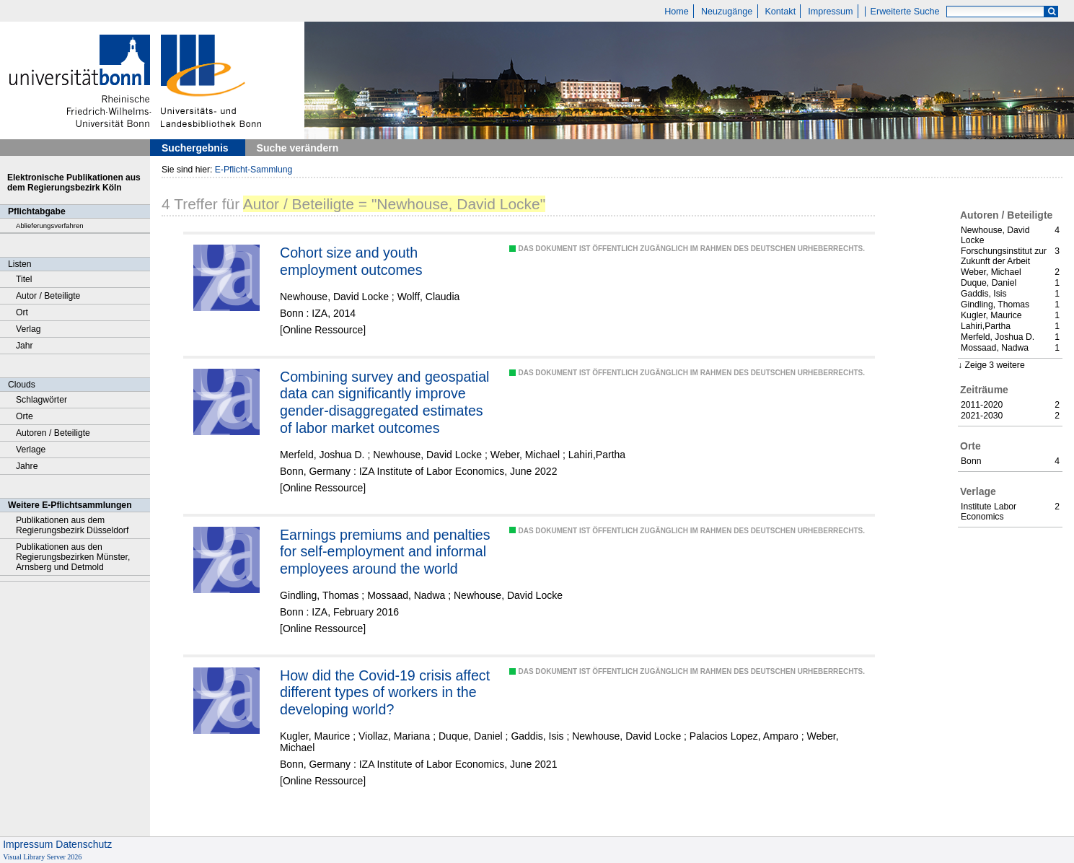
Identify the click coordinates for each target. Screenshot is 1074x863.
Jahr (24, 346)
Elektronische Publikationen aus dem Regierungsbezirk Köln (74, 182)
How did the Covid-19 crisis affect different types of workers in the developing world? (385, 692)
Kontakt (780, 11)
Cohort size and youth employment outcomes (351, 261)
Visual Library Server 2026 (42, 857)
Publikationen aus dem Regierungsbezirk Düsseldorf (72, 525)
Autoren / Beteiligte (53, 433)
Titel (24, 279)
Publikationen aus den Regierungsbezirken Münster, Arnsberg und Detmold (73, 557)
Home (676, 11)
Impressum (830, 11)
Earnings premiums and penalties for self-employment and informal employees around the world (385, 552)
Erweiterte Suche (905, 11)
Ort (22, 312)
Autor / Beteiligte (48, 296)
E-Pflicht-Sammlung (254, 170)
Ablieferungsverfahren (50, 225)
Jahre (27, 466)
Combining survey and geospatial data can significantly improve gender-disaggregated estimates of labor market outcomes (384, 402)
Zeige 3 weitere (994, 365)
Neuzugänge (726, 11)
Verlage (30, 449)
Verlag (28, 329)
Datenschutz (84, 844)
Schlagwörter (41, 400)
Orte (24, 416)
